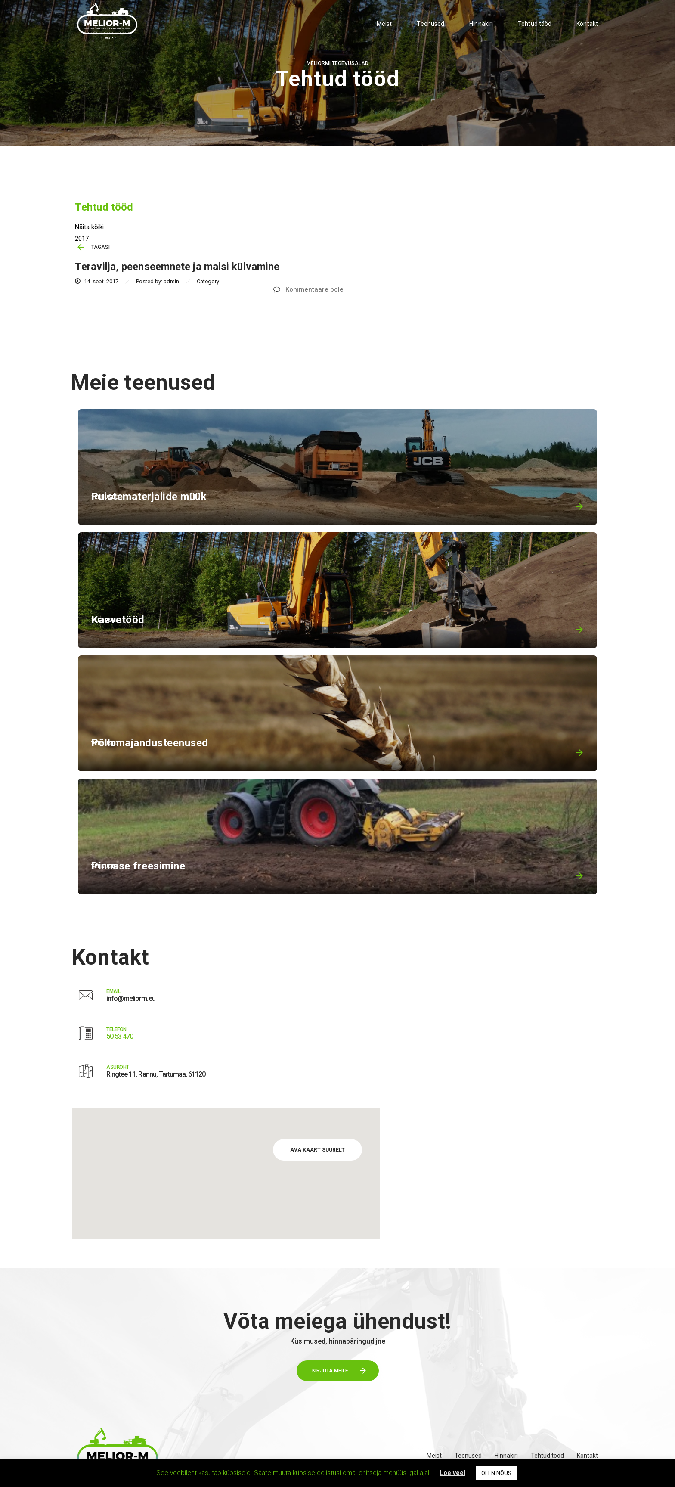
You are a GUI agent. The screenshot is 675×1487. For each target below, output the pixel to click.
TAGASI (100, 247)
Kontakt (587, 23)
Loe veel (452, 1473)
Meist (384, 23)
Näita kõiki (89, 227)
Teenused (430, 23)
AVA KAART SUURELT (317, 1150)
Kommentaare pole (308, 289)
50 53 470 (119, 1036)
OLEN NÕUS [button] (496, 1473)
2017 (82, 238)
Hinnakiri (481, 23)
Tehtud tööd (534, 23)
